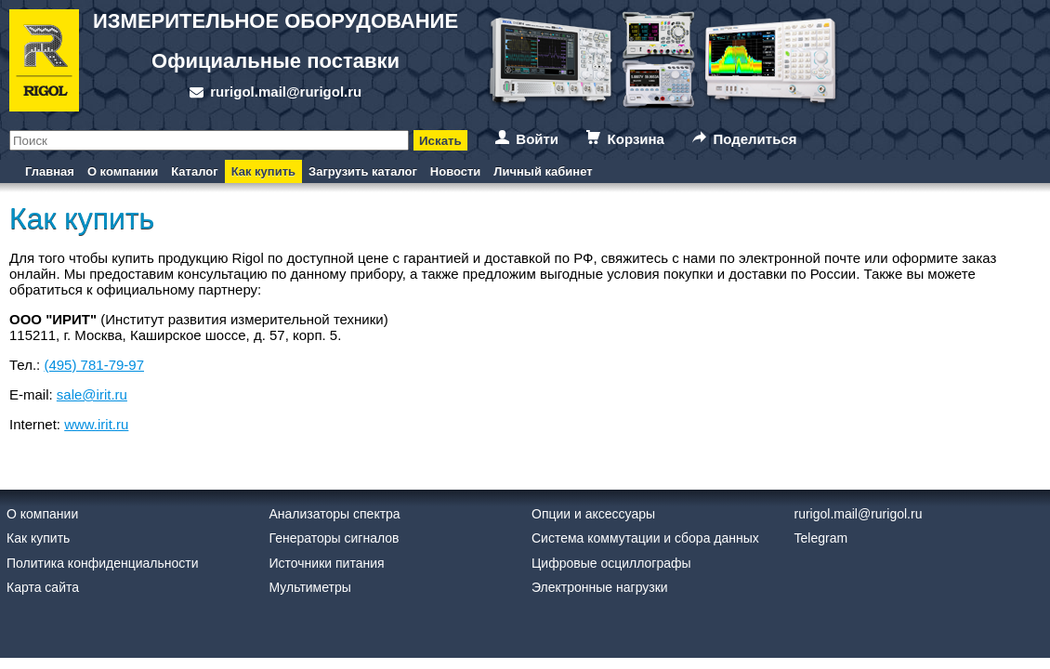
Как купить (263, 171)
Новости (455, 171)
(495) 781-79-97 (94, 365)
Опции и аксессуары (593, 513)
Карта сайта (43, 587)
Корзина (636, 139)
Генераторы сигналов (334, 538)
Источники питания (327, 563)
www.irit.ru (96, 424)
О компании (122, 171)
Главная (49, 171)
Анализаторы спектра (334, 513)
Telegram (821, 538)
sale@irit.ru (92, 394)
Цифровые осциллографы (611, 563)
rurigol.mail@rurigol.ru (285, 91)
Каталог (194, 171)
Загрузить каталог (362, 171)
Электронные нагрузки (600, 587)
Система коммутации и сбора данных (645, 538)
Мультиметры (310, 587)
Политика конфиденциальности (103, 563)
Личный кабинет (542, 171)
